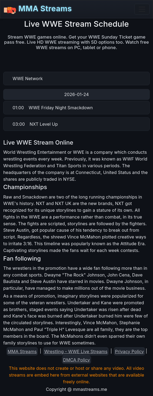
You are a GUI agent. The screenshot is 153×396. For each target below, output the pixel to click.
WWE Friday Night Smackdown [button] (53, 107)
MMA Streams (38, 9)
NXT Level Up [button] (35, 124)
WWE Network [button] (28, 78)
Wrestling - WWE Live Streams (76, 351)
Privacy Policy (129, 351)
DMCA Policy (76, 360)
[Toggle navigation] (141, 9)
